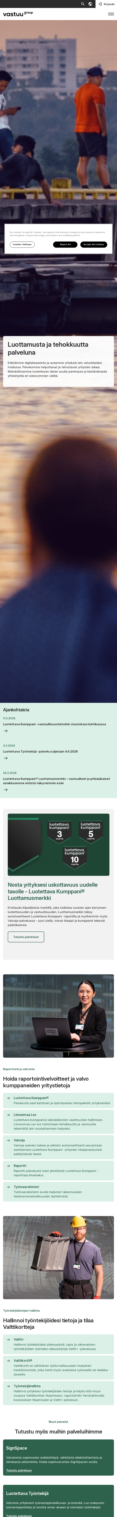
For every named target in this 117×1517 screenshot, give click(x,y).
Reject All (65, 244)
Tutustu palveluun (26, 937)
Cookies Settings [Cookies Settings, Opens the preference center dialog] (22, 244)
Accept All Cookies (93, 244)
